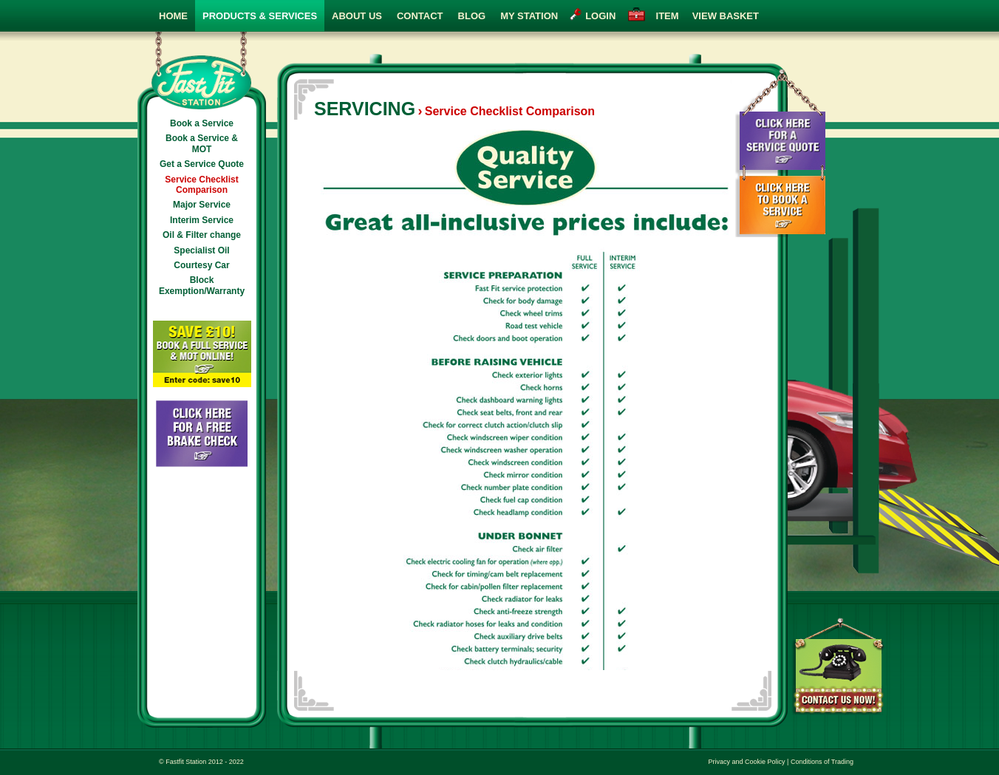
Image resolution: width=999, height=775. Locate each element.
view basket (704, 15)
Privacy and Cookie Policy (747, 761)
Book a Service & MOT (202, 143)
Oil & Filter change (202, 235)
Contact (420, 15)
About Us (357, 15)
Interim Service (201, 220)
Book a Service (201, 123)
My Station (529, 15)
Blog (472, 15)
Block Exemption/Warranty (202, 285)
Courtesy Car (201, 265)
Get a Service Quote (202, 164)
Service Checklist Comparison (201, 184)
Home (173, 15)
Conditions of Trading (822, 761)
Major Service (202, 204)
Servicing (364, 108)
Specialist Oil (201, 250)
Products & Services (259, 15)
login (600, 15)
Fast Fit (201, 71)
